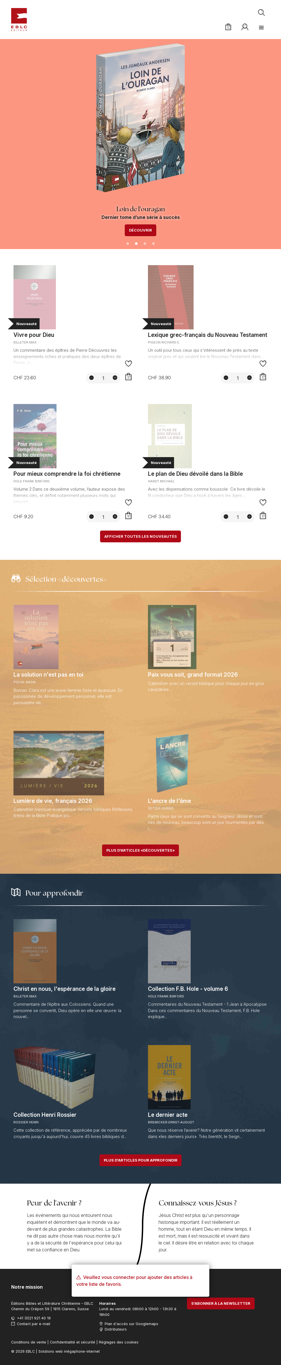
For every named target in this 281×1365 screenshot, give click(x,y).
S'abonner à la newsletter (220, 1303)
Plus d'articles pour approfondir (140, 1160)
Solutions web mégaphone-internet (69, 1351)
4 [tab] (153, 244)
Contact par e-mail (33, 1324)
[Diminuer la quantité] (91, 377)
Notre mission (27, 1287)
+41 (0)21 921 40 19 (34, 1318)
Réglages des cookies (118, 1342)
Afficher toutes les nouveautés (140, 536)
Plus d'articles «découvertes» (140, 850)
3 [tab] (145, 244)
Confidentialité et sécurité (72, 1342)
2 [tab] (136, 244)
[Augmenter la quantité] (115, 377)
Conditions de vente (28, 1342)
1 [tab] (127, 244)
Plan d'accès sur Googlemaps (131, 1324)
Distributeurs (116, 1329)
